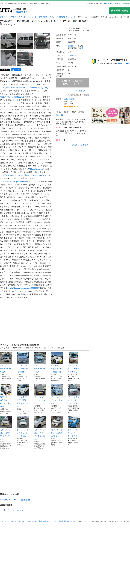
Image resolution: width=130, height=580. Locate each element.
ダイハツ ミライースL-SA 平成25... (6, 362)
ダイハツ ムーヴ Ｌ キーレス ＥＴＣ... (74, 426)
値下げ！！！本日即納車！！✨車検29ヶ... (6, 396)
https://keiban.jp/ (37, 169)
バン (2, 500)
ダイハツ (22, 17)
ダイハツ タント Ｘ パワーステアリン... (74, 394)
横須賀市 (71, 46)
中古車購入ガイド (81, 91)
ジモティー (4, 17)
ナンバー (9, 500)
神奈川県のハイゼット (47, 17)
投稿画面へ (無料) (119, 10)
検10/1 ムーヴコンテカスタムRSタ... (57, 426)
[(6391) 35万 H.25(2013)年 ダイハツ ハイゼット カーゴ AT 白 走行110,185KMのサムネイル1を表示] (8, 41)
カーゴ (16, 500)
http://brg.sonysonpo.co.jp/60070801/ (25, 288)
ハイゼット (32, 17)
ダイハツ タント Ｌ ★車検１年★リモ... (74, 362)
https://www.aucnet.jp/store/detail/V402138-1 (18, 181)
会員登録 (126, 3)
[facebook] (16, 69)
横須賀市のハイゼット (67, 17)
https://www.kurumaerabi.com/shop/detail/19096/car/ (21, 175)
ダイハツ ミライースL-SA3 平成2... (40, 362)
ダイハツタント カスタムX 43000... (40, 394)
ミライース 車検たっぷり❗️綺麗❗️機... (57, 362)
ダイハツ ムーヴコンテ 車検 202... (57, 394)
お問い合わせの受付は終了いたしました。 (72, 82)
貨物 (23, 500)
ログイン (117, 3)
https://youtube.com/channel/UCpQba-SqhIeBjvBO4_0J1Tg (24, 87)
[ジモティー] (8, 10)
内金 (28, 500)
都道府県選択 (21, 12)
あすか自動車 (69, 99)
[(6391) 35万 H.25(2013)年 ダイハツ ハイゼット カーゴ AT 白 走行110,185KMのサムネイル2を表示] (25, 41)
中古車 (13, 17)
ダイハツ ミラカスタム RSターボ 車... (23, 426)
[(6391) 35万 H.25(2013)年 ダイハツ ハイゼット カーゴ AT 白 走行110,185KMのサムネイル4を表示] (8, 58)
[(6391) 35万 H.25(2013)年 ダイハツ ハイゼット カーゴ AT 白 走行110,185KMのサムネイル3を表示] (41, 41)
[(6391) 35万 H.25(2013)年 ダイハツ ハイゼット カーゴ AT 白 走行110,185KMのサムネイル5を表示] (25, 58)
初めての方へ (108, 3)
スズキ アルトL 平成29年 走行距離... (23, 362)
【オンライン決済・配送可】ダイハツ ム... (23, 396)
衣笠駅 (80, 48)
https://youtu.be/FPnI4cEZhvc (12, 97)
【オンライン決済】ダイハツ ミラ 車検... (40, 428)
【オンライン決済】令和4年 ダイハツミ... (6, 428)
